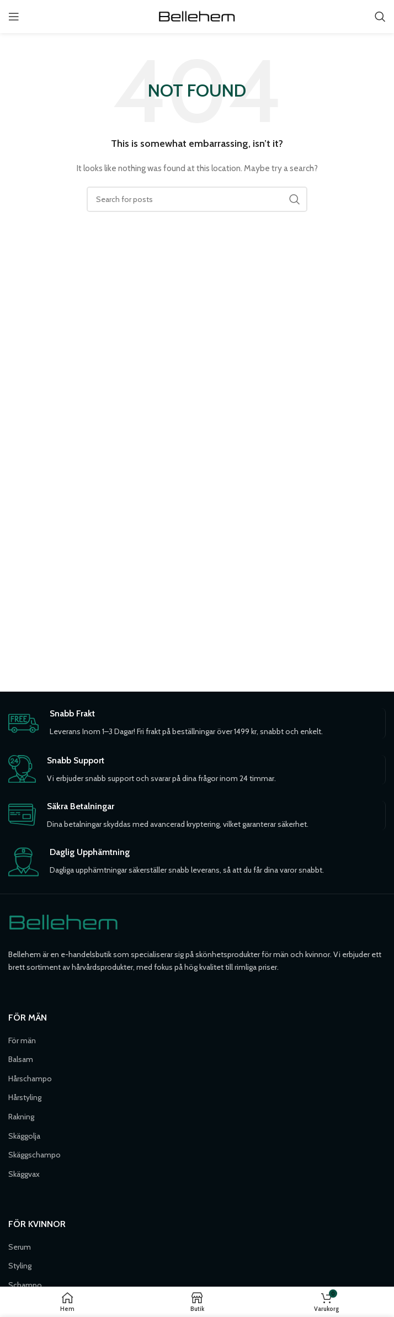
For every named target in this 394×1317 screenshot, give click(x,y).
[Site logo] (197, 15)
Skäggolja (24, 1136)
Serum (19, 1247)
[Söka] (380, 17)
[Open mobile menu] (14, 17)
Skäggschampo (34, 1155)
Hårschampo (30, 1079)
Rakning (21, 1117)
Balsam (20, 1059)
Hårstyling (24, 1097)
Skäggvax (24, 1174)
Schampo (25, 1285)
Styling (19, 1266)
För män (22, 1040)
